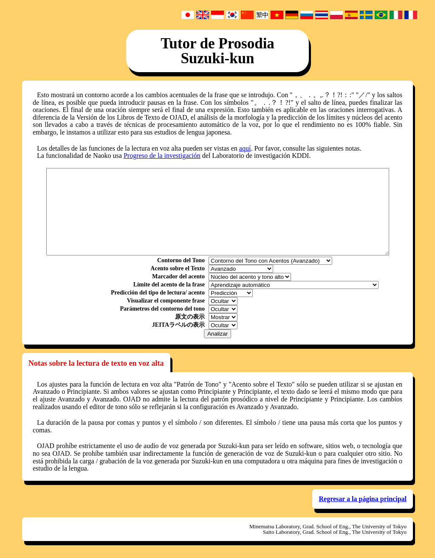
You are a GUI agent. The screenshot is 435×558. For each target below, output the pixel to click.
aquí (245, 148)
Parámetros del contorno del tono (162, 309)
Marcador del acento (178, 277)
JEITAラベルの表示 (178, 325)
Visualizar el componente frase (166, 301)
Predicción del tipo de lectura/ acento (158, 293)
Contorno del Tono (181, 261)
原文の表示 (190, 317)
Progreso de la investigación (162, 155)
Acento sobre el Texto (177, 269)
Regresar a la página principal (363, 498)
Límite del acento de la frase (169, 285)
